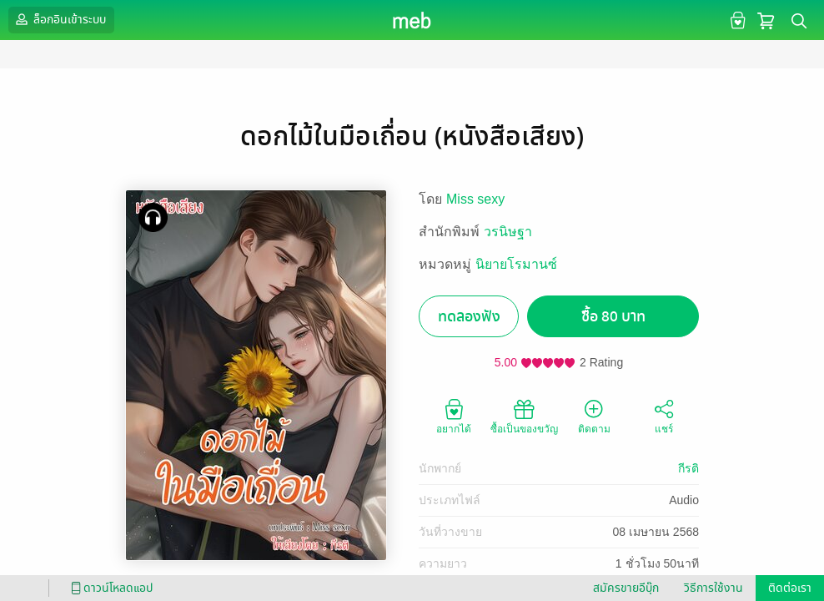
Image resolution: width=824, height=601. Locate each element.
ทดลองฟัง (469, 317)
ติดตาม (594, 415)
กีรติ (688, 468)
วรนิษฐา (508, 232)
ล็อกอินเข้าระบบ (59, 19)
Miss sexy (475, 199)
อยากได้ (453, 415)
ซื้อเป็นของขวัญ (524, 415)
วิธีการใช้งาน (713, 588)
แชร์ (663, 415)
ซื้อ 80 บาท (613, 317)
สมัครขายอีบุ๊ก (626, 588)
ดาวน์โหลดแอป (109, 588)
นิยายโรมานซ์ (516, 264)
